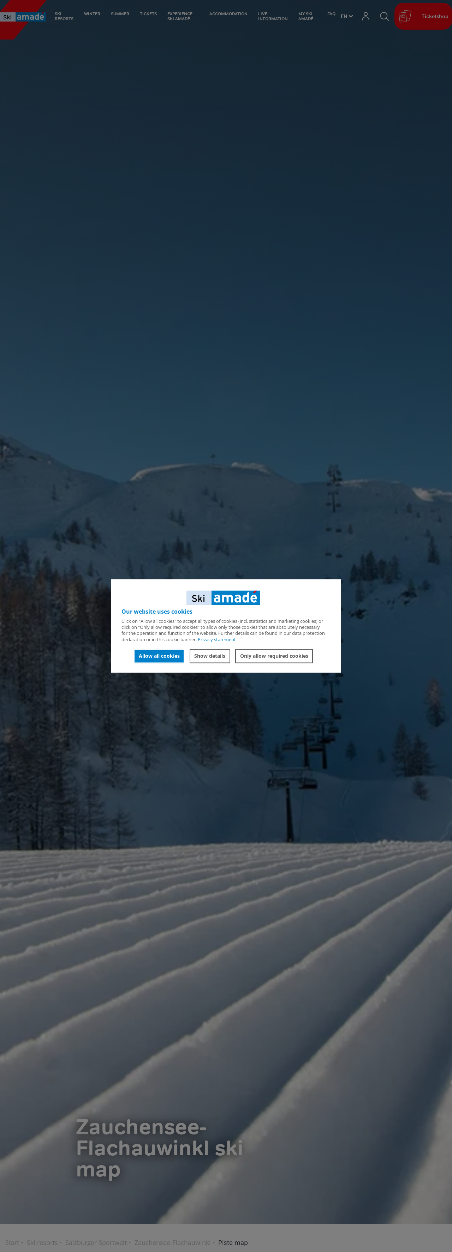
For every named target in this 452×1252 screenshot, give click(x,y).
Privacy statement (217, 639)
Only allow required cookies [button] (274, 655)
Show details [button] (209, 655)
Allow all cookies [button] (159, 655)
